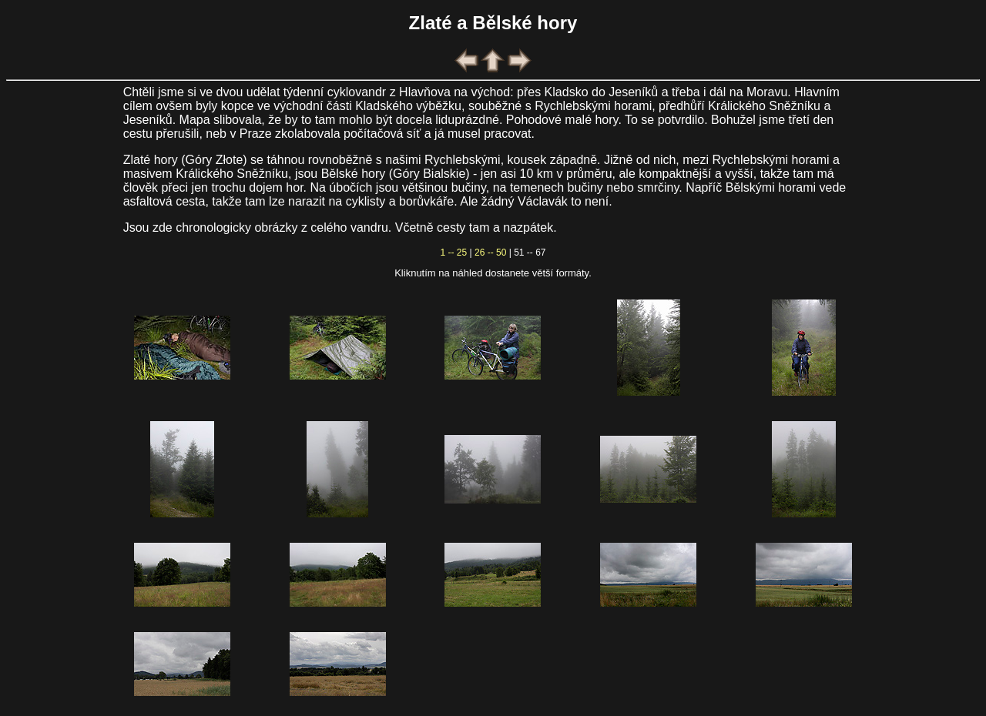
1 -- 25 (454, 252)
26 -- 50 (490, 252)
